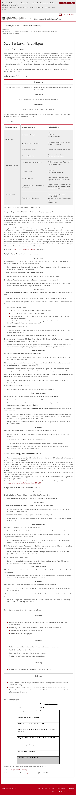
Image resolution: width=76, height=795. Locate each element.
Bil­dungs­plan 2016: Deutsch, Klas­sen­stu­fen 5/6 (47, 19)
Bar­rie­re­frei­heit (50, 788)
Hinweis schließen (67, 3)
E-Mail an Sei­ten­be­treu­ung (65, 792)
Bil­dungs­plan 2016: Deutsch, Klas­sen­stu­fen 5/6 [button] (23, 25)
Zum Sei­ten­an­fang (9, 788)
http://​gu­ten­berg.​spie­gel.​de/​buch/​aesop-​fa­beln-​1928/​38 (23, 483)
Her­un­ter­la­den (33, 773)
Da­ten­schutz (61, 788)
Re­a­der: (24, 249)
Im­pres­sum (71, 788)
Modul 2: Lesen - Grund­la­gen (11, 33)
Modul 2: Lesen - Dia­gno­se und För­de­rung (44, 31)
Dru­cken (40, 788)
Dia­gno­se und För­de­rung (19, 770)
